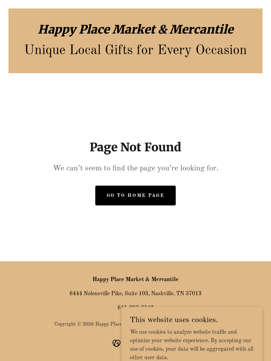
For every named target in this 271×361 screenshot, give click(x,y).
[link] (135, 32)
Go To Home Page (135, 195)
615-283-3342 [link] (135, 308)
